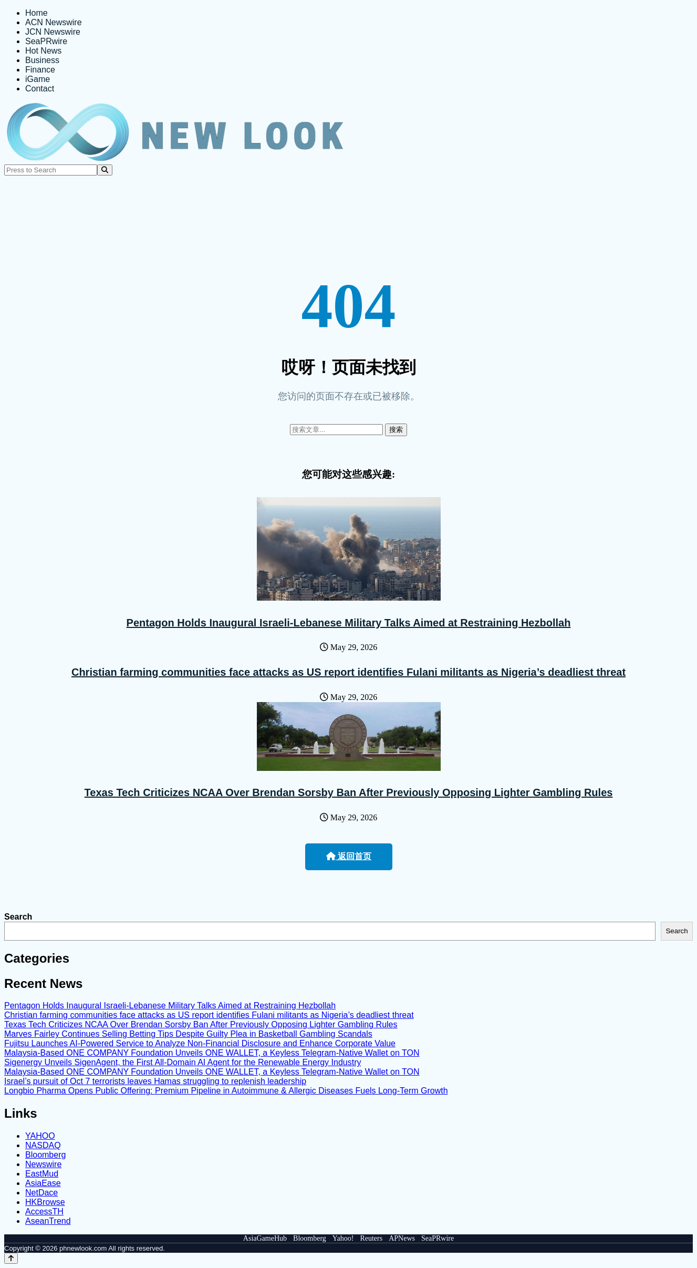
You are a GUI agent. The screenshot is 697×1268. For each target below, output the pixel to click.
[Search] (104, 170)
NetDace (41, 1192)
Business (42, 60)
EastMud (41, 1173)
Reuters (371, 1238)
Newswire (43, 1164)
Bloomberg (45, 1154)
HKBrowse (45, 1202)
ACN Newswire (53, 22)
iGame (37, 79)
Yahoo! (343, 1238)
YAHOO (40, 1135)
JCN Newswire (52, 31)
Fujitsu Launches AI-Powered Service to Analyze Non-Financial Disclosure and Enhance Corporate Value (200, 1043)
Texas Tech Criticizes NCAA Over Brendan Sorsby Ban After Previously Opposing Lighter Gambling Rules (349, 792)
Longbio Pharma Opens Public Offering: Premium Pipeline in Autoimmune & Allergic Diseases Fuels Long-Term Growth (226, 1090)
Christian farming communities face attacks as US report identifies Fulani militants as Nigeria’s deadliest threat (348, 672)
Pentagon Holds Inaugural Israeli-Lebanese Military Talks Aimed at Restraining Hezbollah (349, 622)
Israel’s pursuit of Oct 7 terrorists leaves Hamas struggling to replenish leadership (155, 1081)
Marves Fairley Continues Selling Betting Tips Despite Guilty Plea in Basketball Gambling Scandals (188, 1033)
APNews (402, 1238)
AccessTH (44, 1211)
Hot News (43, 50)
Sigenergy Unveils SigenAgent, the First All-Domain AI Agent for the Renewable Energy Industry (182, 1062)
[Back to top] (11, 1258)
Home (36, 12)
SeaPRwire (46, 41)
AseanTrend (48, 1221)
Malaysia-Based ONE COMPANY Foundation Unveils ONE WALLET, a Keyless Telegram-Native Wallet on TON (212, 1052)
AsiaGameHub (265, 1238)
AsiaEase (43, 1183)
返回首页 (348, 856)
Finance (40, 69)
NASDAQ (43, 1145)
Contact (39, 88)
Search (18, 916)
